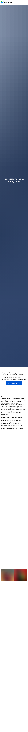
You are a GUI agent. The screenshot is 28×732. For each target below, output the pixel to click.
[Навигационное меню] (26, 2)
